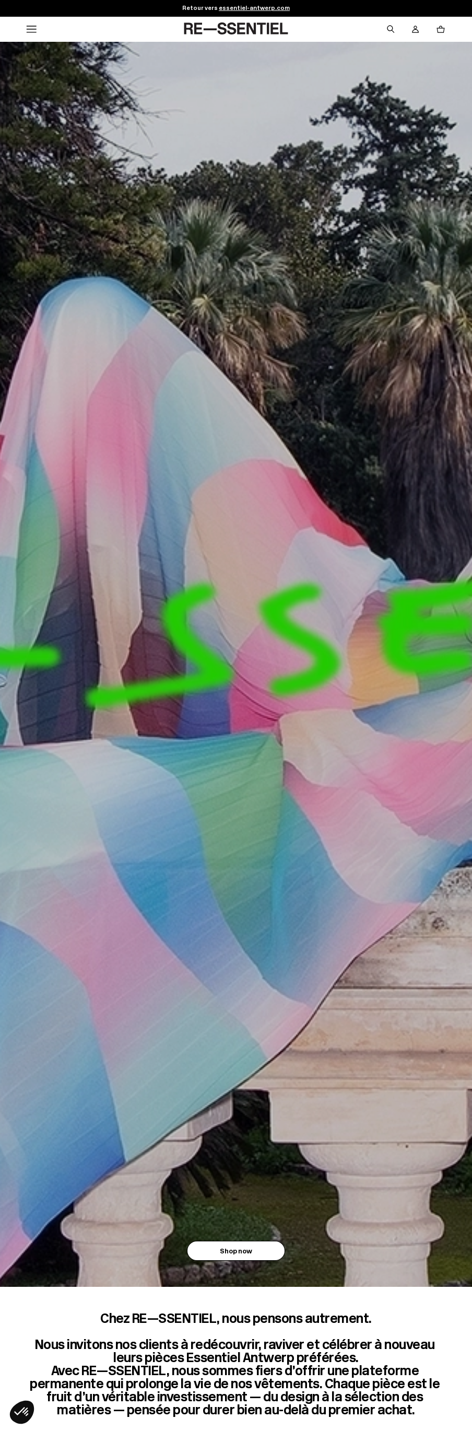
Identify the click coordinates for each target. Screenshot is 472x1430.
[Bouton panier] (440, 29)
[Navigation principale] (31, 29)
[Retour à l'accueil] (236, 29)
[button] (21, 1412)
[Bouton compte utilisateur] (415, 29)
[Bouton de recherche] (390, 29)
